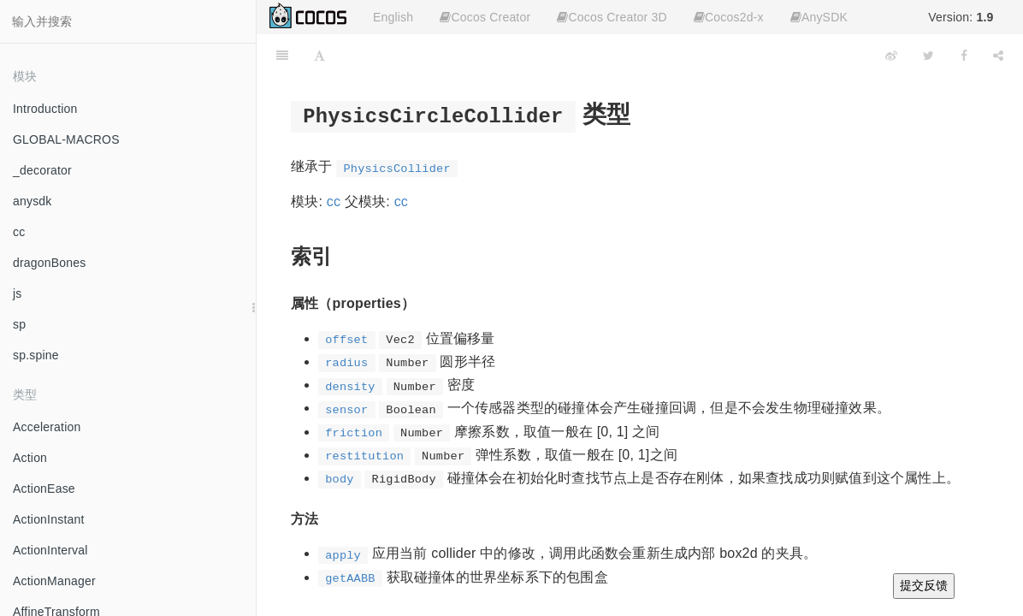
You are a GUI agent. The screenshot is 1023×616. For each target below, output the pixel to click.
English (393, 17)
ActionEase (44, 488)
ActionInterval (50, 550)
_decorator (42, 170)
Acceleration (46, 427)
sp (19, 324)
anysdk (32, 201)
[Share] (998, 55)
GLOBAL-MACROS (66, 139)
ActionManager (54, 581)
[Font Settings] (319, 55)
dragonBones (49, 263)
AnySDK (819, 17)
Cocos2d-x (729, 17)
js (17, 293)
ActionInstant (49, 519)
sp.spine (36, 355)
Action (30, 458)
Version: (960, 17)
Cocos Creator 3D (611, 17)
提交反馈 (924, 585)
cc (19, 232)
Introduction (45, 109)
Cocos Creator (485, 17)
